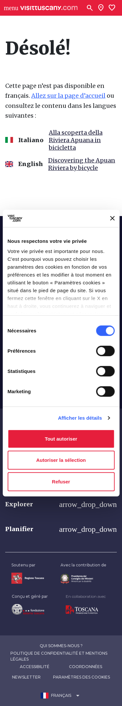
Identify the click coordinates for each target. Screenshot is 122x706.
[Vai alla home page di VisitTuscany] (49, 8)
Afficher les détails (80, 418)
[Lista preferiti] (112, 8)
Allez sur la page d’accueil (68, 95)
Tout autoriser (61, 438)
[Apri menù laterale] (11, 8)
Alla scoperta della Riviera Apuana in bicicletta (75, 140)
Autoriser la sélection (61, 460)
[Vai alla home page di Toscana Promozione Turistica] (86, 609)
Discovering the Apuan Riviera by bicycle (81, 164)
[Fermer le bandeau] (112, 218)
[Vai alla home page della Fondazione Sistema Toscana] (30, 609)
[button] (61, 504)
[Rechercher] (90, 8)
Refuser (61, 481)
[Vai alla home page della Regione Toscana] (27, 578)
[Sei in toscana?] (101, 8)
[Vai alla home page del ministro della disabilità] (83, 579)
